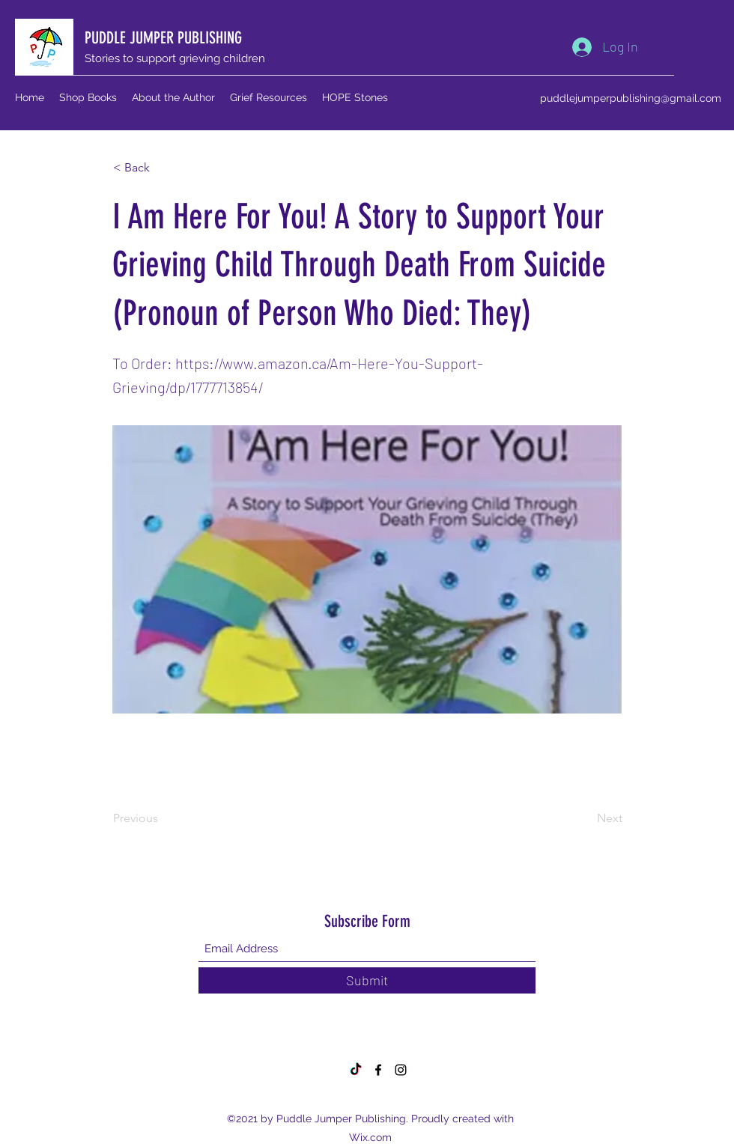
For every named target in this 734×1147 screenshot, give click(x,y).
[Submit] (367, 980)
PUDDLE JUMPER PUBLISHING (163, 38)
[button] (162, 168)
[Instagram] (400, 1069)
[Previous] (162, 818)
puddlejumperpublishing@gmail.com (630, 98)
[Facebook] (378, 1069)
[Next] (585, 818)
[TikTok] (355, 1069)
